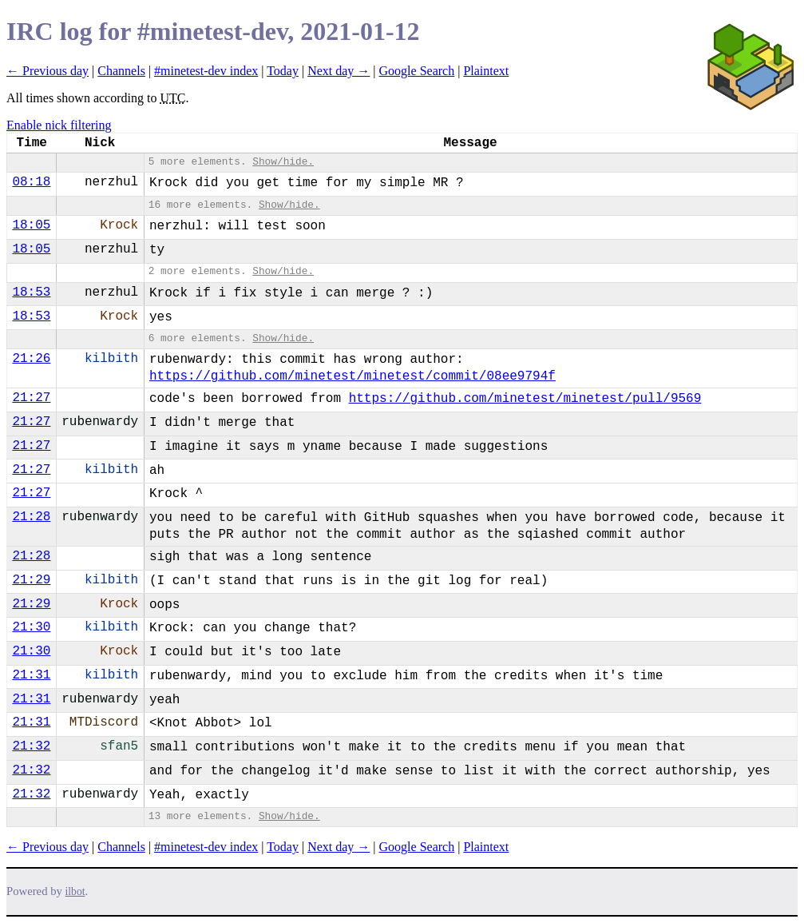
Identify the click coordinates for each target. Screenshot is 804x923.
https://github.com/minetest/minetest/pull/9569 (525, 399)
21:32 (31, 746)
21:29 (31, 580)
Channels (121, 71)
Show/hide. (283, 162)
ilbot (75, 891)
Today (283, 71)
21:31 (31, 675)
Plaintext (486, 71)
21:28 (31, 517)
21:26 (31, 359)
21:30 (31, 627)
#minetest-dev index (206, 71)
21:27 (31, 398)
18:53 (31, 292)
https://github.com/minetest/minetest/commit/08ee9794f (352, 376)
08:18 (31, 182)
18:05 (31, 225)
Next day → (338, 71)
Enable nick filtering (59, 125)
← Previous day (47, 71)
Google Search (417, 71)
